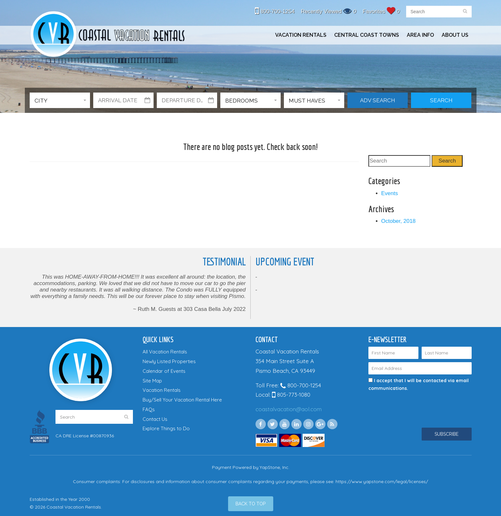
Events (389, 193)
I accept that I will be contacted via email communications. (418, 384)
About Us (455, 35)
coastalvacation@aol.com (289, 409)
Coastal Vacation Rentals (107, 35)
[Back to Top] (250, 503)
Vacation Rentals (300, 35)
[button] (60, 100)
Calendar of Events (164, 371)
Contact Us (155, 419)
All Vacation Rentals (165, 352)
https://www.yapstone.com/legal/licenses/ (382, 481)
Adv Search (377, 100)
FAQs (149, 409)
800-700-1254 (275, 11)
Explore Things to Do (166, 428)
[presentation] (411, 404)
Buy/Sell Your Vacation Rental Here (182, 400)
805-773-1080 (291, 394)
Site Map (152, 381)
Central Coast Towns (366, 35)
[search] (465, 11)
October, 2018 (398, 221)
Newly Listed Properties (169, 361)
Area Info (420, 35)
